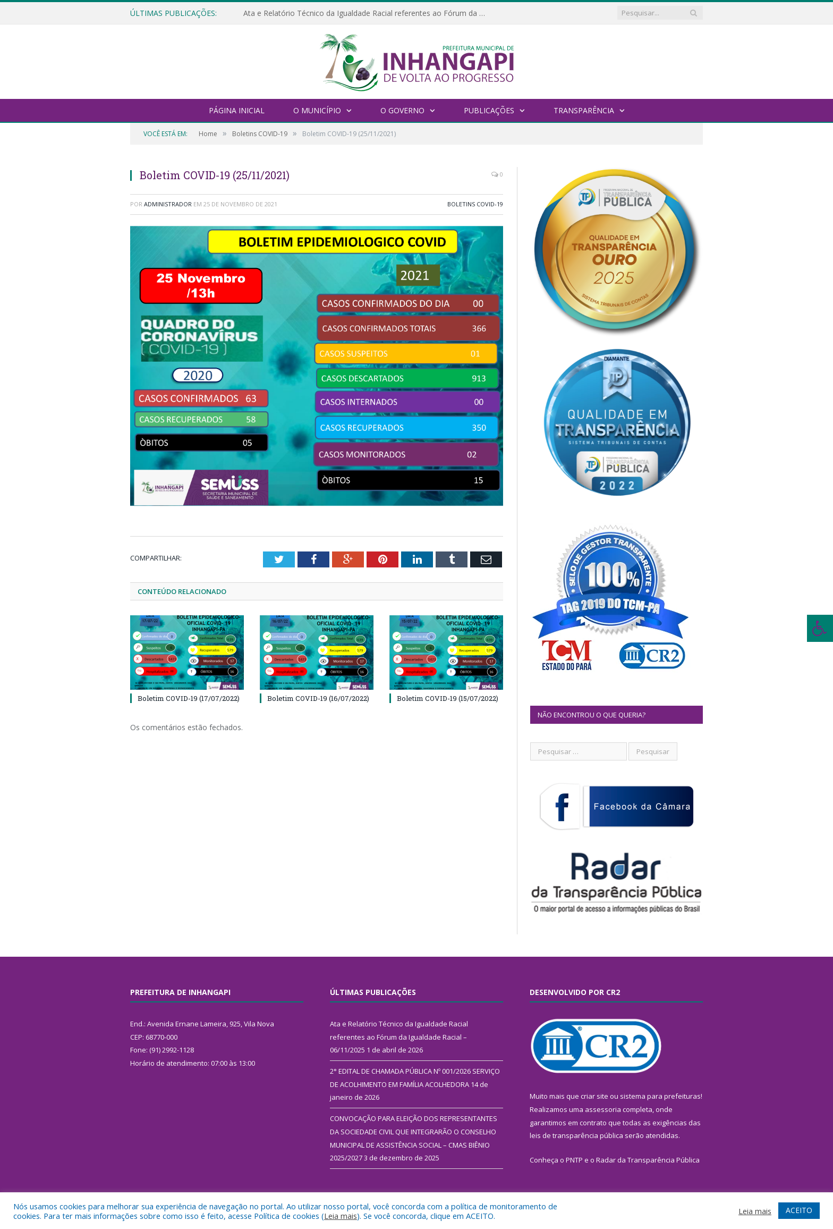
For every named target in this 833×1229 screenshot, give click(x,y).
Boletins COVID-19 (475, 204)
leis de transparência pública (576, 1135)
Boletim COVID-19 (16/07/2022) (318, 698)
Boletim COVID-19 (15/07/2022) (447, 698)
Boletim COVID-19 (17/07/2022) (189, 698)
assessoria (603, 1109)
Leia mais (340, 1215)
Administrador (168, 204)
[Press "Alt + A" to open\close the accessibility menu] (820, 628)
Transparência (584, 110)
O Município (317, 110)
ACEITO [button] (799, 1210)
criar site (594, 1096)
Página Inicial (237, 110)
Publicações (489, 110)
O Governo (402, 110)
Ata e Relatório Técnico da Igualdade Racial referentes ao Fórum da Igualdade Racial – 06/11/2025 (365, 13)
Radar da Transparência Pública (648, 1160)
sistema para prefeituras (660, 1096)
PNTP (574, 1160)
